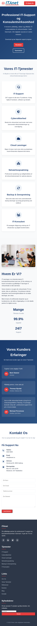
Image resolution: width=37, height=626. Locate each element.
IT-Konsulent (5, 567)
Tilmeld (18, 614)
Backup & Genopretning (9, 564)
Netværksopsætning (8, 561)
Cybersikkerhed (6, 555)
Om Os (4, 579)
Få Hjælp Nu (30, 3)
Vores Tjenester (6, 582)
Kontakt (4, 594)
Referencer (5, 585)
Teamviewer (18, 50)
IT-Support (5, 552)
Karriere (4, 588)
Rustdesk (18, 45)
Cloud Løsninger (7, 558)
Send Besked (7, 511)
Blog (3, 591)
